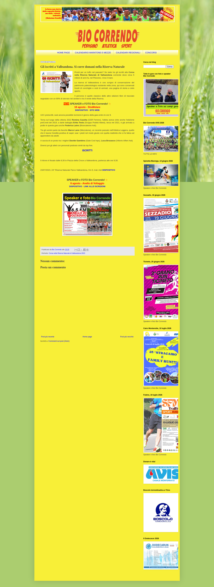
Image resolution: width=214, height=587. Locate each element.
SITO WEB (95, 110)
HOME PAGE (63, 52)
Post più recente (47, 337)
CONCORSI (151, 52)
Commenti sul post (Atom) (59, 341)
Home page (87, 337)
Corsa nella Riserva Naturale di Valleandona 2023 (67, 253)
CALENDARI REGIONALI (128, 52)
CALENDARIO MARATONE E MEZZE (93, 52)
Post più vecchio (126, 337)
